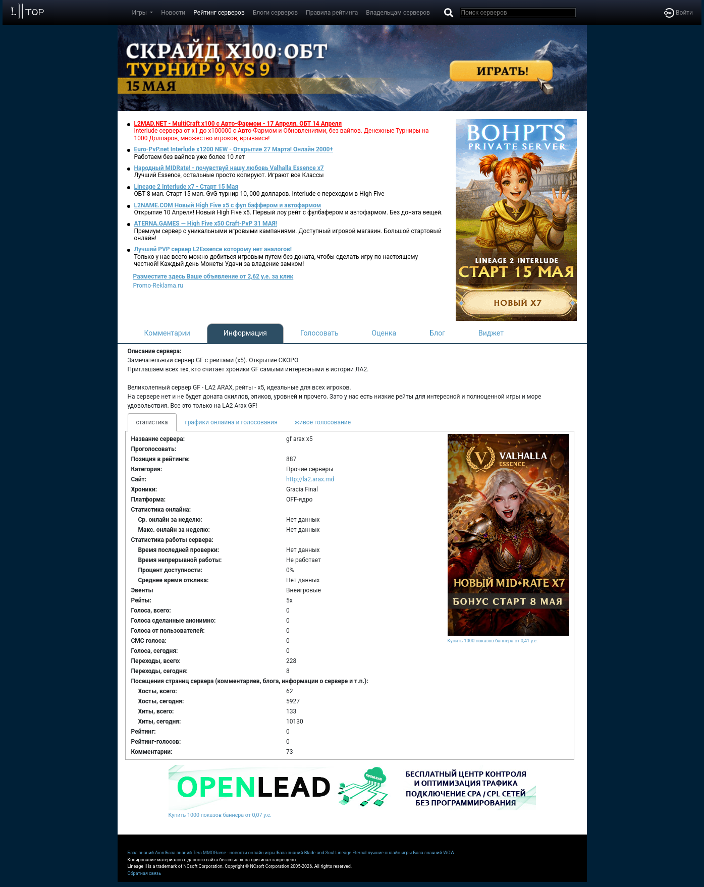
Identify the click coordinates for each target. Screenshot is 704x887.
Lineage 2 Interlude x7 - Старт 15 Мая (186, 186)
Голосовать (319, 333)
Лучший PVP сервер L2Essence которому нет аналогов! (213, 249)
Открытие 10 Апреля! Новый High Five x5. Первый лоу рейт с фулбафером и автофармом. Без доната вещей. (288, 212)
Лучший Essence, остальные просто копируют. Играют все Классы (229, 175)
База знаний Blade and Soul (305, 852)
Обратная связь (144, 873)
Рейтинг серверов (218, 12)
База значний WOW (434, 852)
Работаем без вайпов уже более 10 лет (189, 156)
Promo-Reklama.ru (158, 285)
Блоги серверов (275, 12)
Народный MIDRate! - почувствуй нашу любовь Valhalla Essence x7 (229, 168)
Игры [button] (140, 12)
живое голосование (323, 422)
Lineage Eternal (351, 852)
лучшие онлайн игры (389, 852)
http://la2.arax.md (310, 479)
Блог (437, 333)
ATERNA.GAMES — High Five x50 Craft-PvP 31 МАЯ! (206, 223)
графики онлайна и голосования (231, 422)
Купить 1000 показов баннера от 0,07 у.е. (220, 815)
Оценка (384, 333)
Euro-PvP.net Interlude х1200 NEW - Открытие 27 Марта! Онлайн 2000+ (234, 149)
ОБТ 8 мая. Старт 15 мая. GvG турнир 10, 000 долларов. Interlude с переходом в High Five (259, 193)
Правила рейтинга (332, 12)
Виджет (491, 333)
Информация (245, 333)
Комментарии (167, 333)
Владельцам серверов (398, 12)
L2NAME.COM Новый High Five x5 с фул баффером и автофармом (227, 205)
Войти (678, 12)
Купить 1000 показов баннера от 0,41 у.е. (493, 640)
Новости (173, 12)
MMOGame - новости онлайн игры (239, 852)
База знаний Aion (146, 852)
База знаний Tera (184, 852)
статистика (152, 422)
